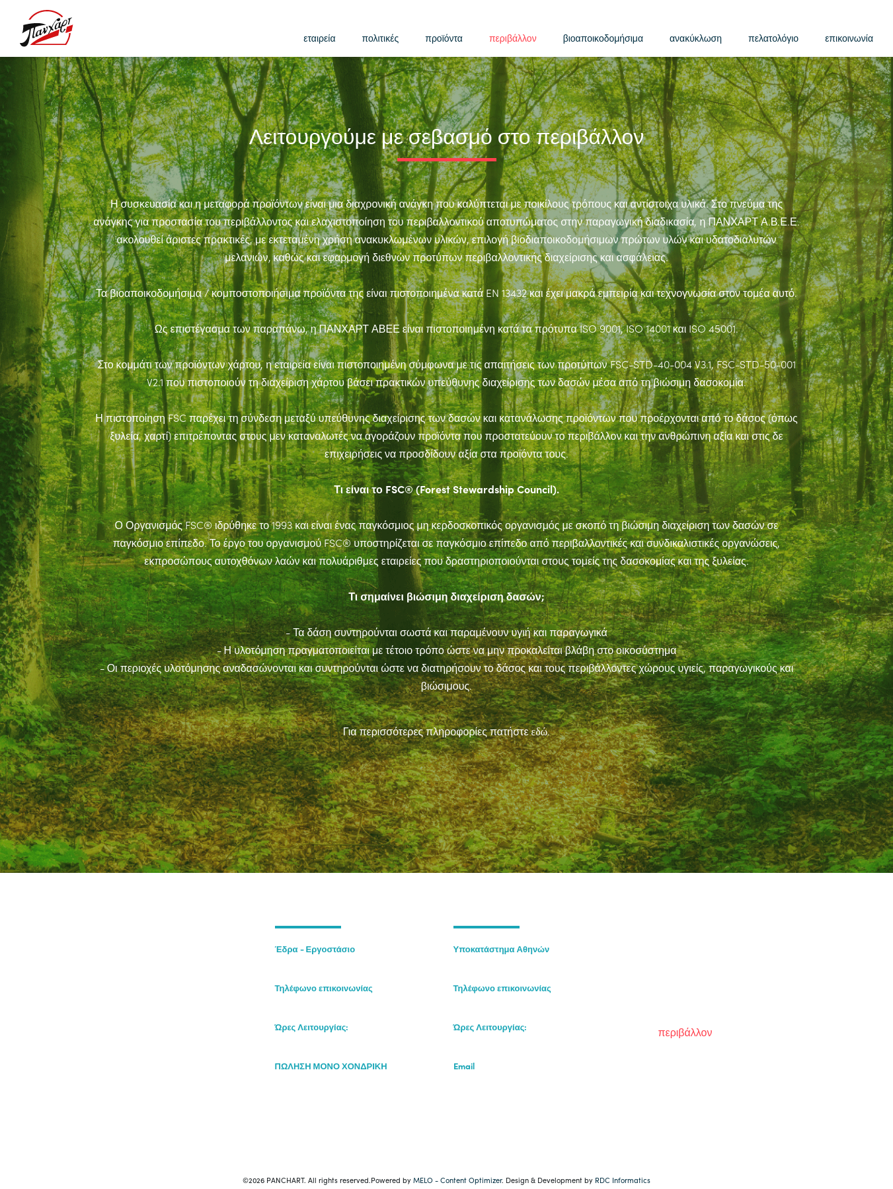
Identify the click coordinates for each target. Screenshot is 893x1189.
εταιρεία (319, 37)
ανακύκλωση (696, 37)
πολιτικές (380, 37)
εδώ (539, 731)
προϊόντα (444, 37)
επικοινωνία (849, 37)
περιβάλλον (513, 37)
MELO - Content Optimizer (457, 1179)
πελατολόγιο (773, 37)
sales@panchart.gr (490, 1079)
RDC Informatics (622, 1179)
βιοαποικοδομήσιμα (603, 37)
